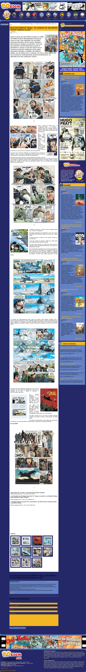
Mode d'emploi (4, 668)
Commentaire (12, 613)
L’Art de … (41, 15)
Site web (11, 609)
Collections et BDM (75, 15)
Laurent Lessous (67, 231)
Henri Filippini (66, 263)
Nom (10, 601)
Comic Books (62, 15)
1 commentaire (4, 24)
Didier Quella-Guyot (67, 294)
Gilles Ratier (66, 192)
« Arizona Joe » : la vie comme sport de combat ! (71, 317)
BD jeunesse (48, 15)
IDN (22, 665)
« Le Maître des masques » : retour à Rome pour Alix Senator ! (72, 259)
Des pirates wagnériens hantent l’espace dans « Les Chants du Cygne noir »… (71, 226)
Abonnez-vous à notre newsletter (8, 670)
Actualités (14, 15)
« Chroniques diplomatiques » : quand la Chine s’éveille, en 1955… (71, 78)
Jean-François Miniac (68, 321)
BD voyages (55, 15)
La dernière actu (68, 74)
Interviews (82, 15)
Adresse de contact (13, 605)
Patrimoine (28, 15)
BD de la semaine (21, 15)
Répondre (12, 593)
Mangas (68, 15)
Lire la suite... (79, 114)
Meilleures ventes (34, 15)
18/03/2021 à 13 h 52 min (52, 581)
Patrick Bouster (66, 82)
